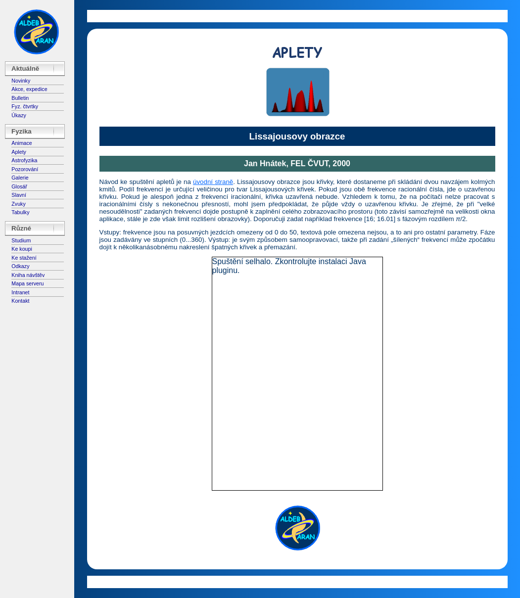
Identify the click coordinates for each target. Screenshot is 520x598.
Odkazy (20, 266)
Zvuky (18, 204)
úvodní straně (213, 181)
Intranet (20, 292)
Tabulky (20, 212)
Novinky (20, 81)
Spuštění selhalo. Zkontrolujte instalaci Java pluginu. (289, 266)
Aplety (18, 152)
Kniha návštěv (28, 275)
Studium (21, 240)
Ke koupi (21, 249)
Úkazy (18, 115)
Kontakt (20, 301)
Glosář (19, 186)
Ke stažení (23, 258)
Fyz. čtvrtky (24, 106)
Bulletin (20, 98)
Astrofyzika (24, 160)
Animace (21, 143)
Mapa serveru (27, 283)
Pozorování (24, 169)
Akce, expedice (29, 89)
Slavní (18, 195)
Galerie (19, 178)
